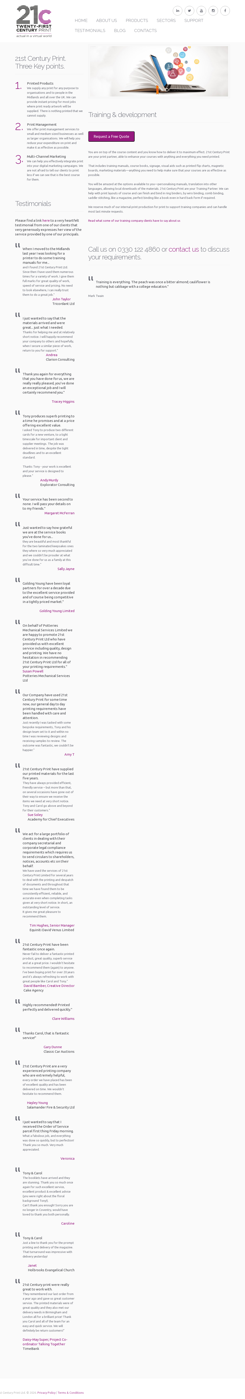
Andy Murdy (49, 480)
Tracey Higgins (63, 401)
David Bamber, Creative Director (49, 986)
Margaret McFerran (60, 513)
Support (193, 20)
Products (137, 20)
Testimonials (90, 30)
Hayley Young (37, 1103)
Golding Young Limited (57, 611)
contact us (184, 249)
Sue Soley (35, 815)
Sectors (166, 20)
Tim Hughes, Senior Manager (52, 925)
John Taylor (61, 299)
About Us (106, 20)
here (46, 220)
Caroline (68, 1223)
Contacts (145, 30)
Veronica (68, 1158)
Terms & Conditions (47, 1392)
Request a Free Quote (111, 136)
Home (81, 20)
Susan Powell (33, 671)
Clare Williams (63, 1019)
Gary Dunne (53, 1047)
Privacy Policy (23, 1392)
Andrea (51, 355)
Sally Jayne (66, 569)
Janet (32, 1265)
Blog (119, 30)
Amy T (69, 754)
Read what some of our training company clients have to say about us (134, 220)
